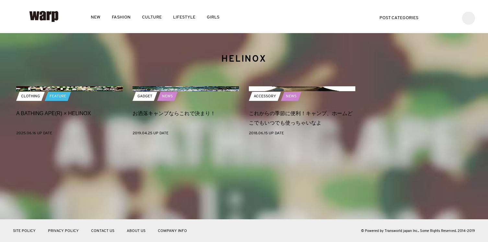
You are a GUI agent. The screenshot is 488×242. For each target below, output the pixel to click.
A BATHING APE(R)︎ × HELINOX (53, 185)
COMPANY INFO (172, 231)
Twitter (432, 17)
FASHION (121, 17)
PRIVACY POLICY (63, 231)
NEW (95, 17)
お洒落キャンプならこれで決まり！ (174, 185)
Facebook (441, 17)
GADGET (144, 168)
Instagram (451, 17)
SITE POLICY (24, 231)
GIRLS (213, 17)
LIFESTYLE (184, 17)
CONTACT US (102, 231)
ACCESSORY (265, 168)
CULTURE (152, 17)
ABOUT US (136, 231)
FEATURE (58, 168)
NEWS (167, 168)
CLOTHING (30, 168)
